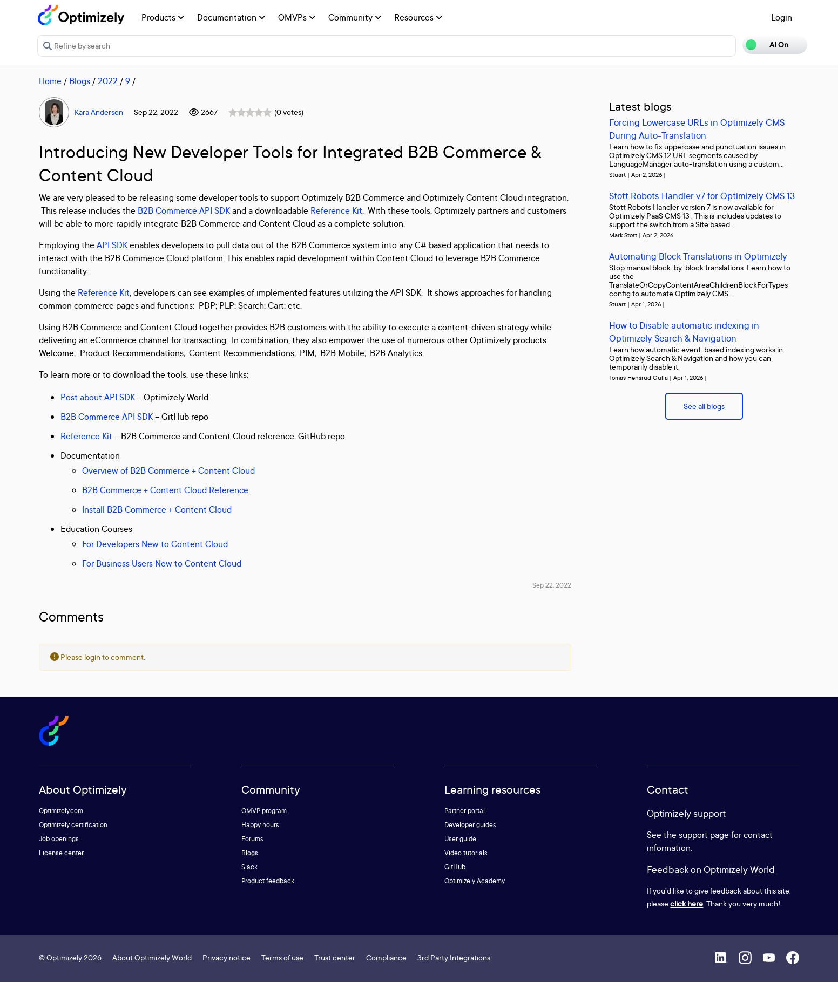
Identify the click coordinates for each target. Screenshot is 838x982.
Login (781, 17)
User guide (460, 838)
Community (354, 17)
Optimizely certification (73, 824)
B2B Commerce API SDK (184, 210)
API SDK (112, 245)
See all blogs (704, 406)
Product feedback (267, 880)
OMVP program (264, 810)
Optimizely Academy (474, 880)
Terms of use (282, 957)
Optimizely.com (61, 810)
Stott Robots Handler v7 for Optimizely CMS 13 (702, 195)
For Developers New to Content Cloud (155, 544)
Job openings (59, 838)
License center (61, 852)
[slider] (250, 112)
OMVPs (296, 17)
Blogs (79, 81)
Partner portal (464, 810)
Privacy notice (226, 957)
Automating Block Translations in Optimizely (698, 256)
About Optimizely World (152, 957)
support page (704, 835)
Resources (418, 17)
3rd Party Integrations (453, 957)
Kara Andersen (99, 112)
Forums (252, 838)
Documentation (231, 17)
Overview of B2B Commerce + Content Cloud (168, 470)
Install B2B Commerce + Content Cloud (157, 509)
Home (50, 81)
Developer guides (470, 824)
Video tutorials (466, 852)
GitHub (454, 866)
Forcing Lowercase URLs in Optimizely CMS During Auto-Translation (697, 128)
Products (162, 17)
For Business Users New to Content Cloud (161, 563)
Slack (249, 866)
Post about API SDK (97, 397)
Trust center (334, 957)
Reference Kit (336, 210)
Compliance (386, 957)
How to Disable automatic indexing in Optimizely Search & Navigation (684, 331)
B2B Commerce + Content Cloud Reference (165, 490)
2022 (108, 81)
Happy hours (260, 824)
